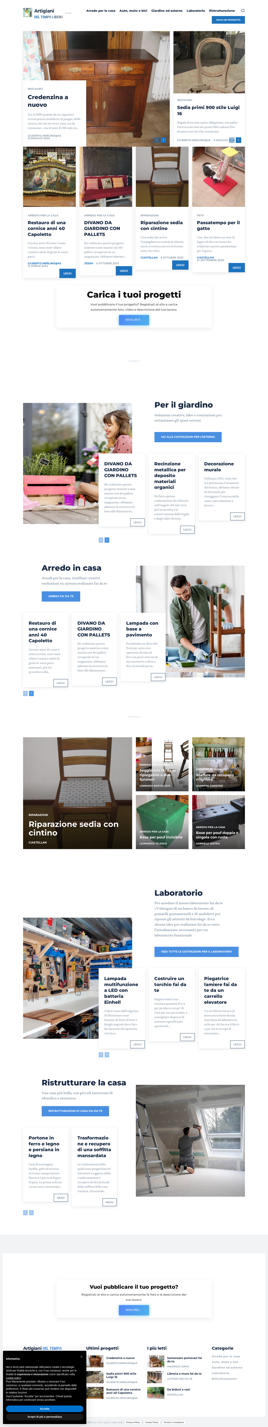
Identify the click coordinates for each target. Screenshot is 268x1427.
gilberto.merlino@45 (44, 135)
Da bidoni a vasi (178, 1388)
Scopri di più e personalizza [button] (45, 1416)
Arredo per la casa (43, 215)
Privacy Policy (133, 1421)
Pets (200, 215)
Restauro (35, 89)
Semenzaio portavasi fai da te (184, 1358)
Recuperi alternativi (211, 768)
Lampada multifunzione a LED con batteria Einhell (121, 989)
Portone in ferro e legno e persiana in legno (44, 1145)
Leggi (67, 273)
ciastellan (149, 257)
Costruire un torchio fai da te (170, 983)
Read (61, 1196)
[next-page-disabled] (107, 1054)
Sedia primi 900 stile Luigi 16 (121, 1374)
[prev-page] (156, 140)
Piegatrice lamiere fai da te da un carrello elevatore (220, 989)
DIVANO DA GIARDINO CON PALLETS (102, 228)
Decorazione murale (219, 466)
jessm (88, 263)
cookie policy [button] (13, 1377)
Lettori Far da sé (179, 1377)
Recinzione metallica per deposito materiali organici (170, 475)
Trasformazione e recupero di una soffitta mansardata (94, 1145)
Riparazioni (150, 215)
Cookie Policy (152, 1421)
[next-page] (163, 140)
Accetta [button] (45, 1408)
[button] (243, 10)
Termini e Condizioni (174, 1421)
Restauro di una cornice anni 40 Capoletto (47, 228)
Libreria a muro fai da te (184, 1372)
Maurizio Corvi (178, 1365)
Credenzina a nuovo (120, 1356)
